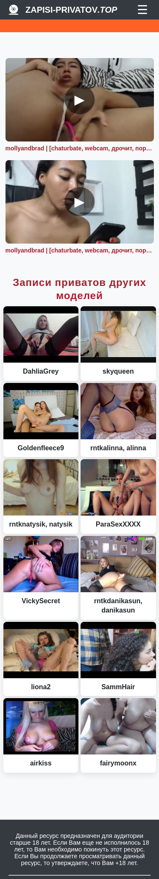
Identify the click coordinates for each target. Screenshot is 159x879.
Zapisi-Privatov (71, 9)
